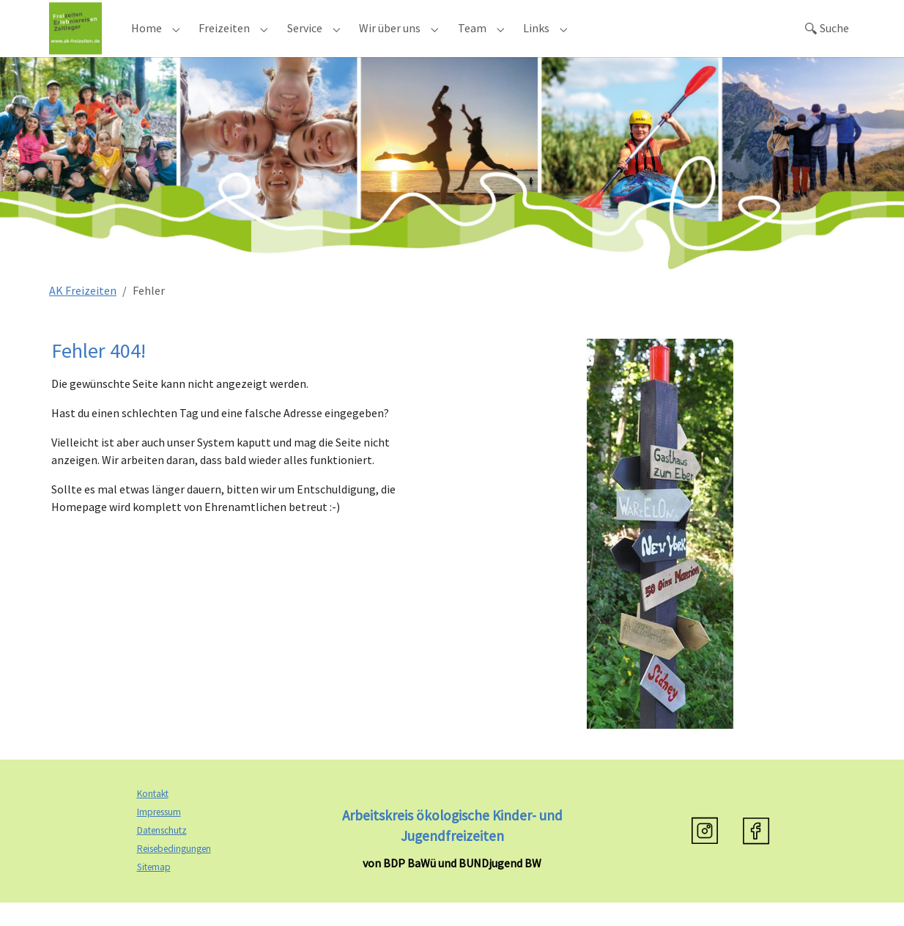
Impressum (159, 836)
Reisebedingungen (174, 873)
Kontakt (152, 818)
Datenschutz (162, 854)
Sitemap (154, 890)
